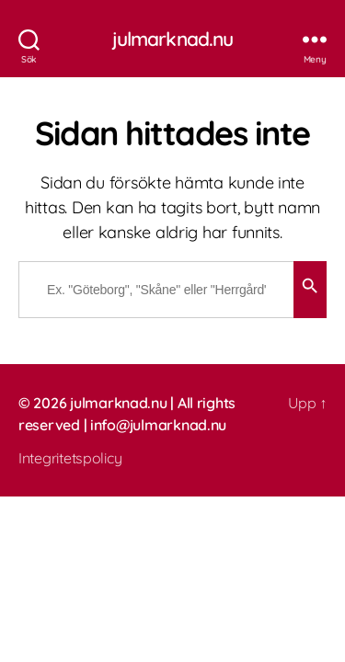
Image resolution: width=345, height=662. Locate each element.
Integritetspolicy (69, 458)
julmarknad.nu (173, 39)
